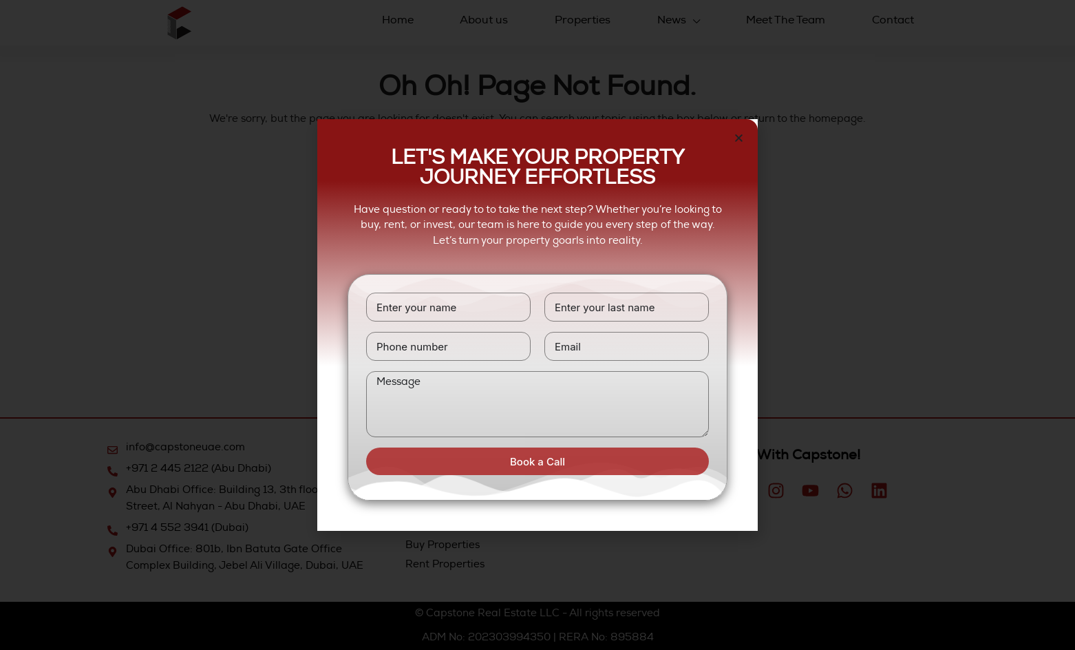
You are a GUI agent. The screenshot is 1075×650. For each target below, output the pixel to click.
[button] (739, 138)
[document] (537, 325)
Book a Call (537, 461)
